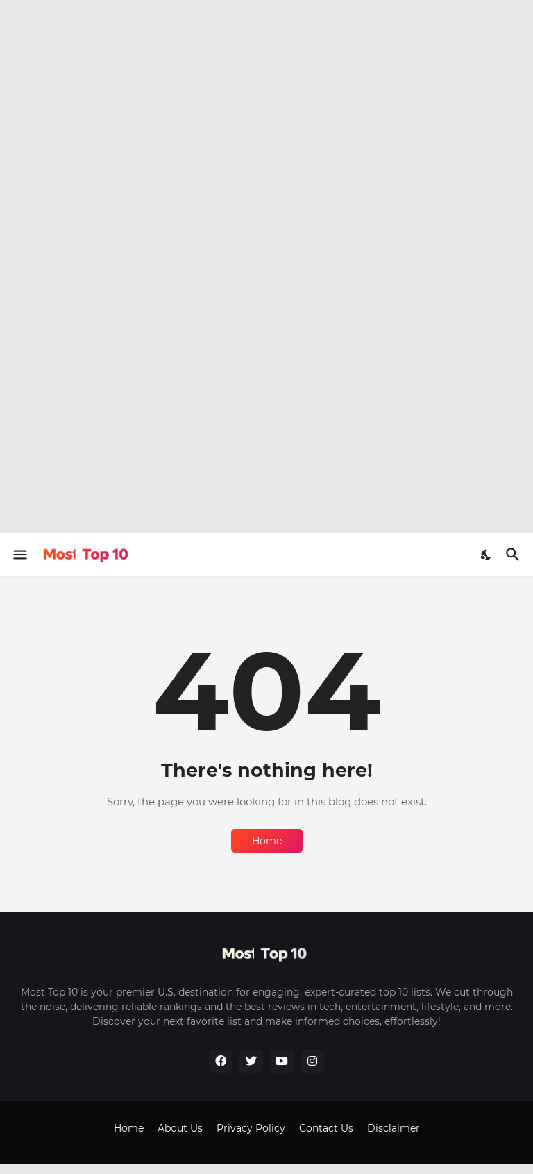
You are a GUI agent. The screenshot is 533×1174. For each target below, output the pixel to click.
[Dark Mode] (486, 555)
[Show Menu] (19, 555)
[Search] (514, 555)
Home (267, 841)
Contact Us (326, 1128)
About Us (180, 1128)
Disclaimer (393, 1128)
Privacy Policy (251, 1128)
